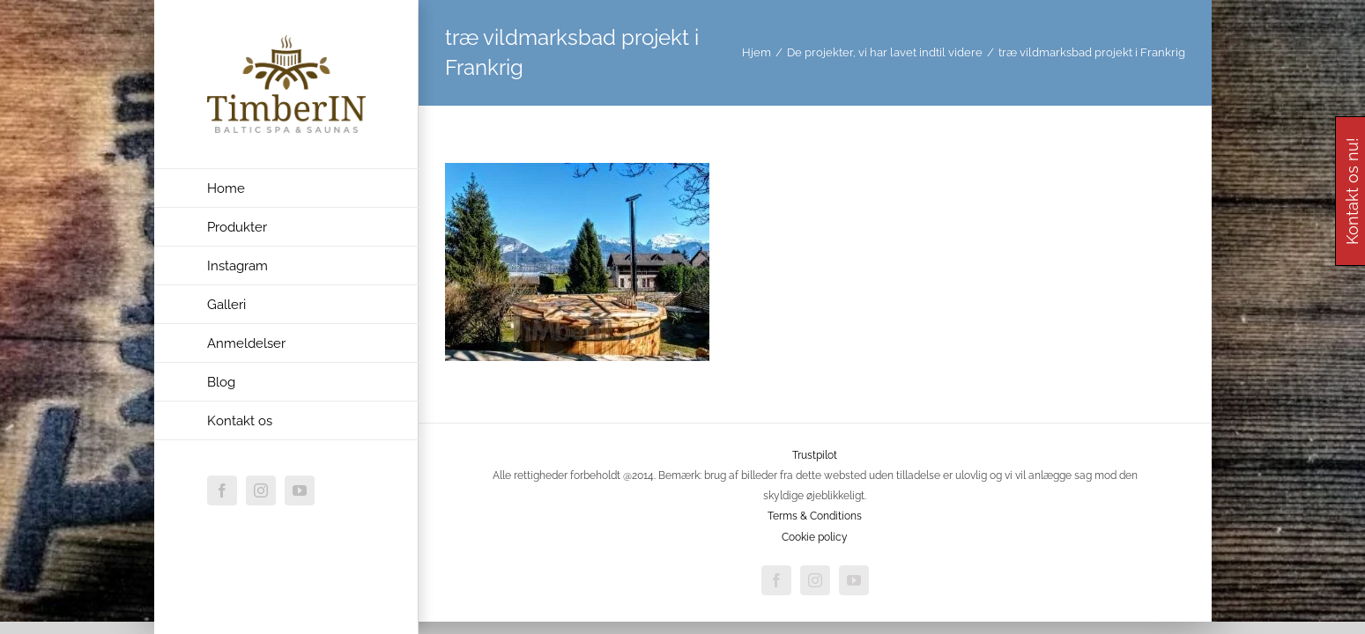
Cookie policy (815, 537)
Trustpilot (814, 455)
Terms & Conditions (815, 516)
